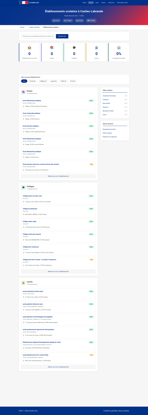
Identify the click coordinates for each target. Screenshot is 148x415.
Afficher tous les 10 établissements (58, 176)
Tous (24, 81)
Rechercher (62, 36)
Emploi (103, 2)
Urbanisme (111, 2)
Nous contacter (124, 411)
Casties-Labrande (34, 27)
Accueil (22, 27)
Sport (97, 2)
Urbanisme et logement (110, 137)
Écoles (91, 2)
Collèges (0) (43, 81)
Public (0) (63, 81)
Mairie (84, 2)
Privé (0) (72, 81)
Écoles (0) (32, 81)
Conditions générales (111, 411)
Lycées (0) (54, 81)
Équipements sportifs (109, 129)
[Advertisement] (64, 68)
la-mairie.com (33, 411)
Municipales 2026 (122, 2)
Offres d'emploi (107, 133)
